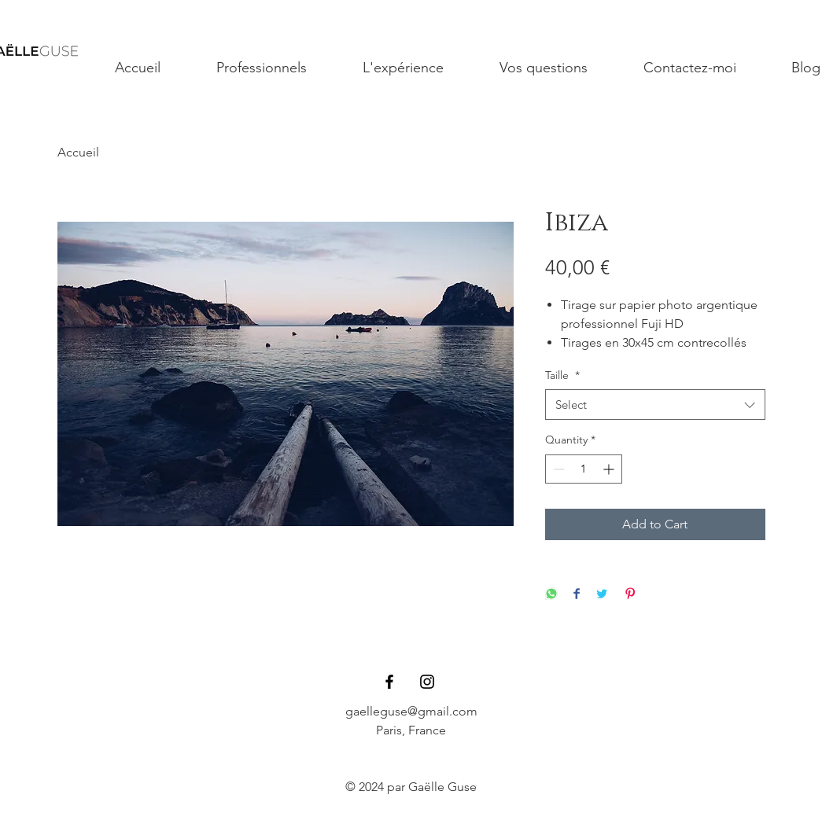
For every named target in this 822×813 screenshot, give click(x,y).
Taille (562, 375)
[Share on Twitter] (601, 594)
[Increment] (610, 469)
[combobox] (655, 404)
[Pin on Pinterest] (630, 594)
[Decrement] (557, 469)
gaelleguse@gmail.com (411, 711)
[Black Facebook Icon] (389, 681)
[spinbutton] (583, 469)
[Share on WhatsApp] (551, 594)
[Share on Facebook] (576, 594)
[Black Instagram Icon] (427, 681)
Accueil (78, 152)
